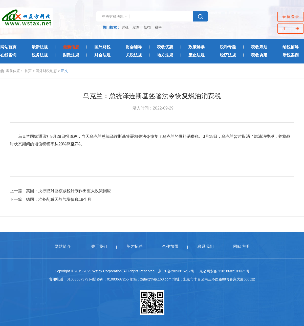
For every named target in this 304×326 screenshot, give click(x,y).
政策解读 (196, 47)
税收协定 (259, 55)
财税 (124, 27)
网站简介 (63, 246)
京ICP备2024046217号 (176, 271)
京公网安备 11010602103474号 (224, 271)
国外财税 (102, 47)
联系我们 (206, 246)
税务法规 (40, 55)
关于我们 (99, 246)
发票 (136, 27)
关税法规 (134, 55)
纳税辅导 (291, 47)
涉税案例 (291, 55)
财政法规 (71, 55)
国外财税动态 (46, 71)
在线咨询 (8, 55)
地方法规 (165, 55)
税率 (158, 27)
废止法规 (196, 55)
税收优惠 (165, 47)
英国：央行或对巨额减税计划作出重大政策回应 (68, 191)
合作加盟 (170, 246)
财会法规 (102, 55)
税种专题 (228, 47)
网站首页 (8, 47)
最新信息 (71, 47)
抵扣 (147, 27)
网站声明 (241, 246)
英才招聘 (134, 246)
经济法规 (228, 55)
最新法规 (40, 47)
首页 (28, 71)
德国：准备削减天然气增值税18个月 (58, 199)
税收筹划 (259, 47)
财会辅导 (134, 47)
